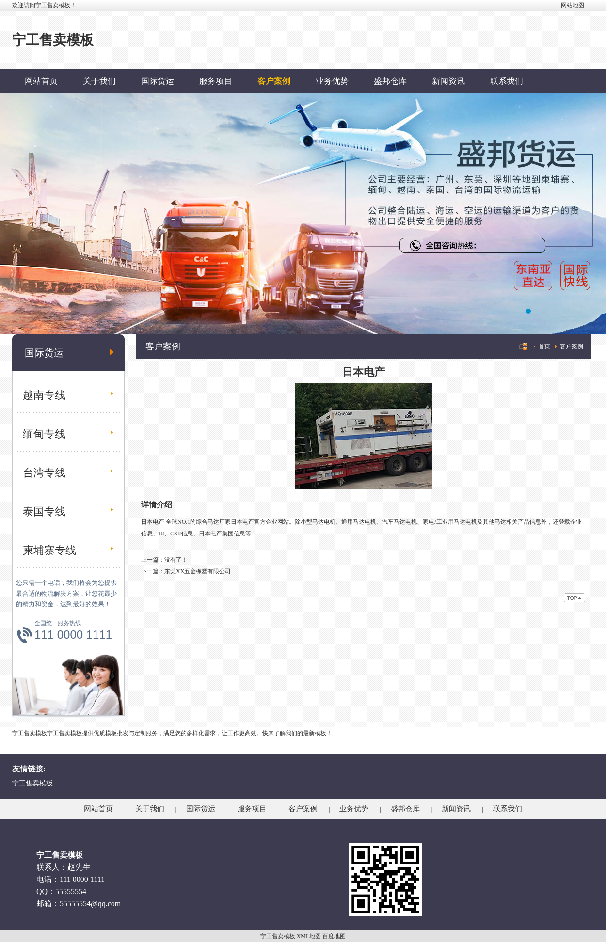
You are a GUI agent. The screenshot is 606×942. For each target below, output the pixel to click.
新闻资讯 (448, 81)
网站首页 (41, 81)
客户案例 (273, 81)
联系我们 (506, 81)
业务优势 (332, 81)
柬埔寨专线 (49, 550)
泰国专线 (44, 511)
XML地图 (309, 936)
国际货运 (157, 81)
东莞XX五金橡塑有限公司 (197, 571)
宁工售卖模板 (32, 783)
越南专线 (44, 395)
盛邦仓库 (390, 81)
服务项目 (215, 81)
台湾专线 (44, 473)
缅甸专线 (44, 434)
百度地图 (334, 936)
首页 (544, 346)
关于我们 (99, 81)
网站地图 (572, 5)
